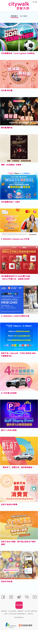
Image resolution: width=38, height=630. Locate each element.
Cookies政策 (12, 611)
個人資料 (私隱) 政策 (31, 611)
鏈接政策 (20, 611)
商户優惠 (23, 16)
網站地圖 (3, 611)
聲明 (6, 614)
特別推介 (14, 16)
